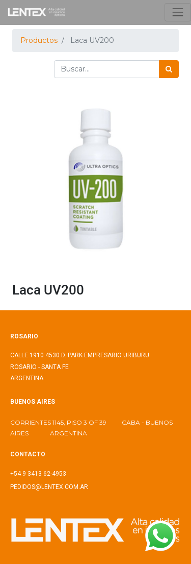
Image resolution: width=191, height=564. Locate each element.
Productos (39, 40)
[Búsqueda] (169, 69)
